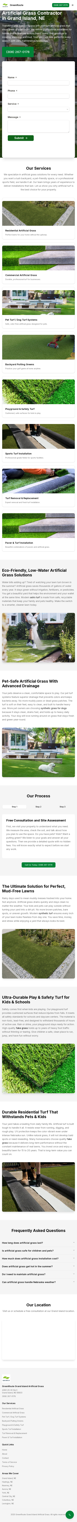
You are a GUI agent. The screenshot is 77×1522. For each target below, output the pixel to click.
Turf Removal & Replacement (14, 1433)
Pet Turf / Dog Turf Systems (14, 1417)
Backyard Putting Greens (12, 1421)
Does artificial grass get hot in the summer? (38, 1266)
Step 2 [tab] (38, 807)
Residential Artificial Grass (13, 1408)
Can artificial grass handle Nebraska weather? (38, 1282)
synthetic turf (46, 913)
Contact (5, 1458)
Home (4, 1450)
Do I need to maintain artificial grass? (38, 1274)
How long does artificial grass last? (38, 1242)
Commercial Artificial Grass (13, 1413)
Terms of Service (9, 1462)
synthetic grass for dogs (54, 708)
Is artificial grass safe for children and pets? (38, 1250)
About (4, 1454)
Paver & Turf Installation (12, 1437)
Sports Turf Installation (11, 1429)
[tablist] (38, 806)
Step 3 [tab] (62, 807)
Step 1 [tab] (14, 807)
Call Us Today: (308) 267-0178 (38, 865)
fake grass (22, 1028)
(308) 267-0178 (61, 5)
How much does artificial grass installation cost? (38, 1258)
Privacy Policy (8, 1466)
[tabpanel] (38, 836)
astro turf (35, 597)
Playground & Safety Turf (13, 1425)
